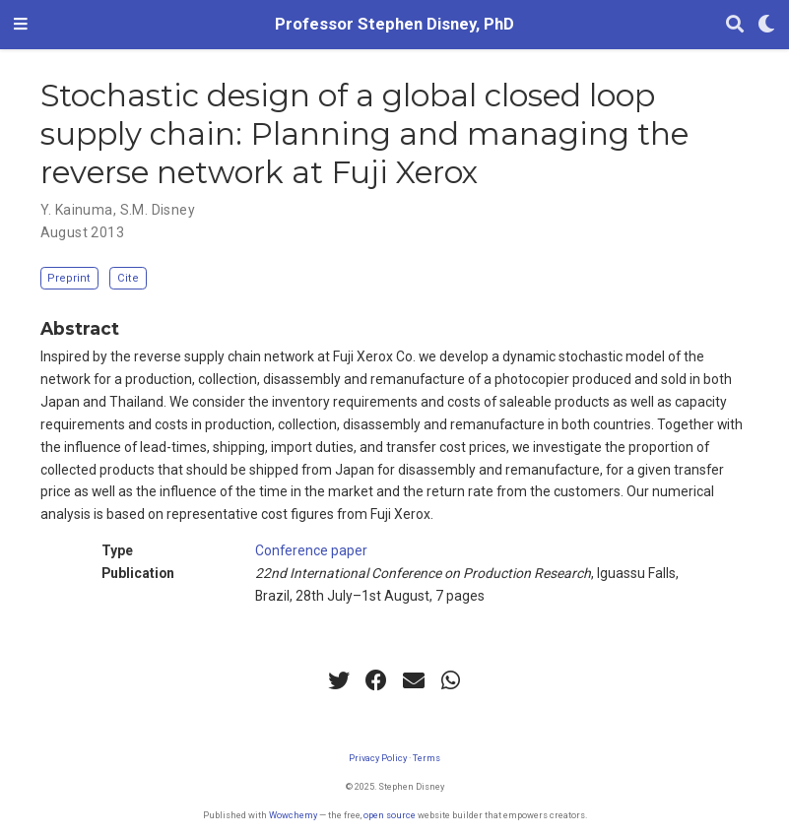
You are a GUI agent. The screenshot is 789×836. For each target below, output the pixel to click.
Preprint (69, 278)
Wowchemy (293, 814)
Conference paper (311, 550)
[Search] (735, 25)
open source (389, 814)
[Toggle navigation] (21, 24)
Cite (128, 278)
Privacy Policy (378, 757)
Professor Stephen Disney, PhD (394, 24)
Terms (426, 757)
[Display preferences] (766, 25)
